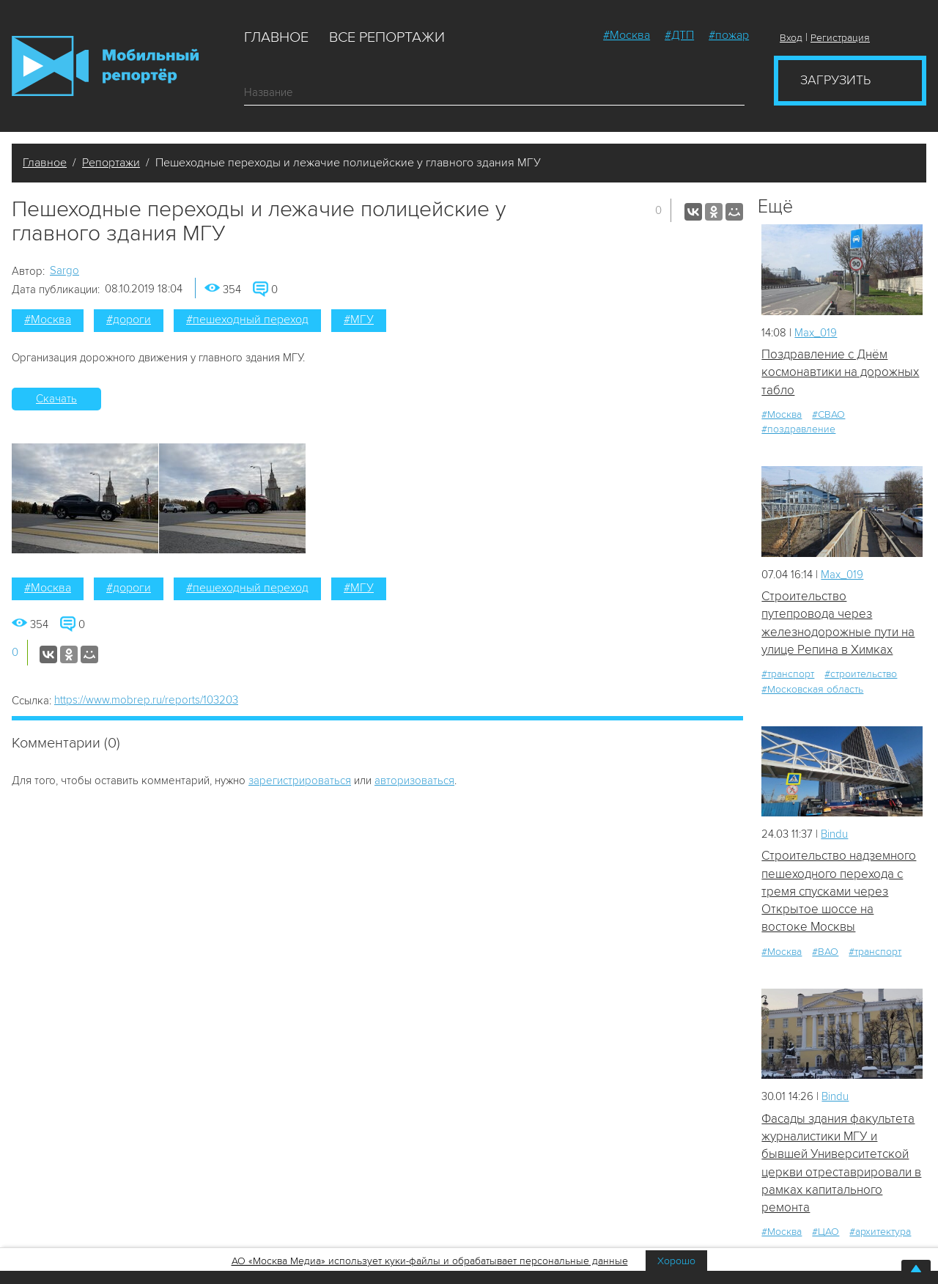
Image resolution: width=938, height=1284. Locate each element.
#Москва (626, 35)
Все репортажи (387, 37)
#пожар (729, 35)
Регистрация (840, 38)
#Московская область (812, 689)
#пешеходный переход (247, 319)
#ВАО (825, 951)
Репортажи (111, 162)
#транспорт (787, 674)
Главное (276, 37)
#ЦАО (825, 1231)
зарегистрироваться (299, 780)
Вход (791, 38)
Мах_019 (815, 332)
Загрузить (835, 80)
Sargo (64, 270)
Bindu (834, 834)
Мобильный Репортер (105, 66)
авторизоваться (414, 780)
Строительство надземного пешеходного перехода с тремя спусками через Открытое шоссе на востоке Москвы (838, 891)
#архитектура (880, 1231)
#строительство (860, 674)
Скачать (56, 398)
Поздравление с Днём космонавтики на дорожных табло (840, 372)
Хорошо (676, 1261)
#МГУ (359, 319)
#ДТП (679, 35)
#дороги (128, 319)
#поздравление (798, 429)
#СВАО (828, 414)
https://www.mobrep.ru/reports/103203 (146, 699)
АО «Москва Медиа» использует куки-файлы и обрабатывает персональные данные (430, 1261)
